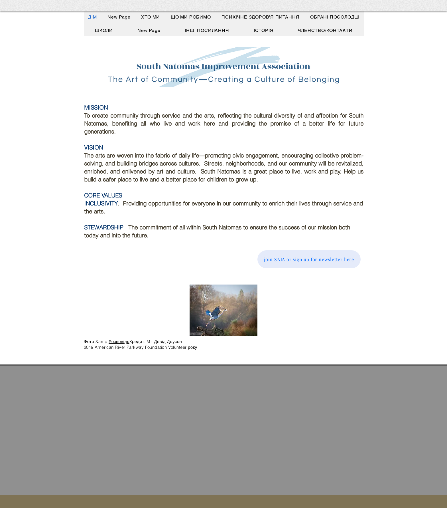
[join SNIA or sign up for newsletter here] (309, 259)
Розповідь (119, 341)
